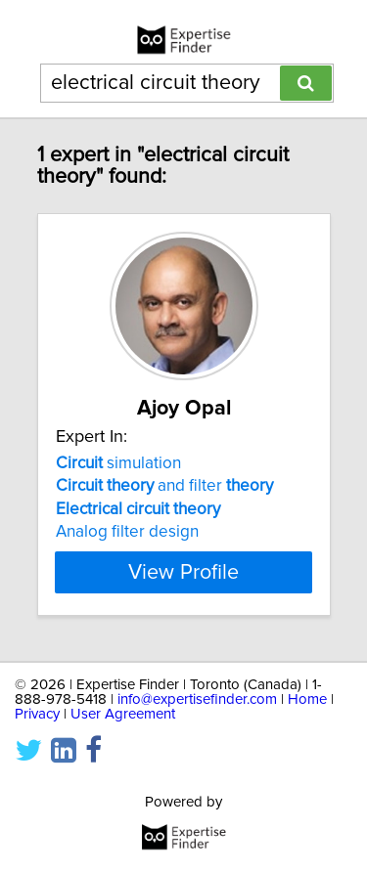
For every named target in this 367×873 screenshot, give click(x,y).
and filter (164, 486)
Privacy (37, 714)
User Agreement (122, 714)
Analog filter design (127, 532)
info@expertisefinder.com (197, 699)
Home (307, 699)
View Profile (183, 572)
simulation (118, 463)
